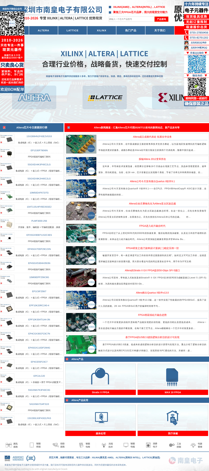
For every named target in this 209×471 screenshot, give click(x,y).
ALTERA (43, 30)
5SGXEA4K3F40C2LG (39, 164)
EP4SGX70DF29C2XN (39, 249)
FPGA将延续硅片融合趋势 (152, 315)
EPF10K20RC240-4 (39, 305)
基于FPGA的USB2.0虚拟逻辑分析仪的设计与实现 (152, 337)
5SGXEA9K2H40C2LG (39, 178)
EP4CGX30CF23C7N (39, 333)
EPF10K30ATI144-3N (39, 319)
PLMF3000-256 (39, 221)
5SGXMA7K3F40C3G (39, 390)
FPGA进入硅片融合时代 (152, 225)
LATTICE (73, 30)
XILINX (101, 30)
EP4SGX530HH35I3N (39, 263)
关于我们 (159, 30)
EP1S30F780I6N (39, 150)
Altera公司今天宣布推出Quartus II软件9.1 (152, 181)
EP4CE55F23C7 (39, 362)
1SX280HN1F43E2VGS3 (39, 136)
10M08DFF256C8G (39, 277)
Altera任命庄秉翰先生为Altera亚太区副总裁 (152, 203)
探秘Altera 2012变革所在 (152, 159)
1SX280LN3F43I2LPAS (39, 418)
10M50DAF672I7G (39, 192)
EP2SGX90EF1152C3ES (39, 235)
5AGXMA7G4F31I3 (39, 404)
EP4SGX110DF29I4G (39, 347)
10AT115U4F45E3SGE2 (39, 206)
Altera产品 (77, 359)
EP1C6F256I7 (39, 291)
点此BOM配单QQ (199, 47)
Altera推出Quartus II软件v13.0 (152, 292)
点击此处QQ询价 (199, 42)
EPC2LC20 (39, 376)
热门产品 (130, 30)
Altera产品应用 (79, 400)
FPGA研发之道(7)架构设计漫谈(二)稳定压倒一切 (152, 248)
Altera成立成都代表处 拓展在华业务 (152, 136)
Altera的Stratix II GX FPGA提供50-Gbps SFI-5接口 (152, 270)
